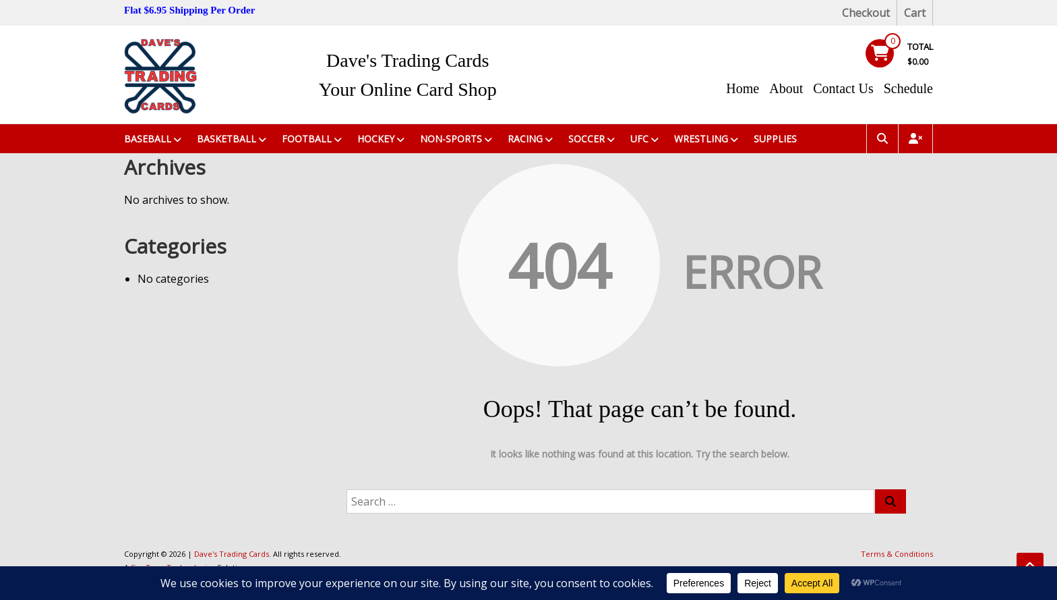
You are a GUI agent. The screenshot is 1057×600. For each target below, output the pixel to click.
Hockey (375, 138)
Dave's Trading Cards (407, 60)
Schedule (908, 88)
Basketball (226, 138)
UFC (639, 138)
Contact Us (843, 88)
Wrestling (701, 138)
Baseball (147, 138)
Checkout (866, 12)
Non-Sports (451, 138)
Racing (525, 138)
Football (307, 138)
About (786, 88)
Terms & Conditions (897, 554)
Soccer (586, 138)
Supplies (775, 138)
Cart (915, 12)
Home (742, 88)
